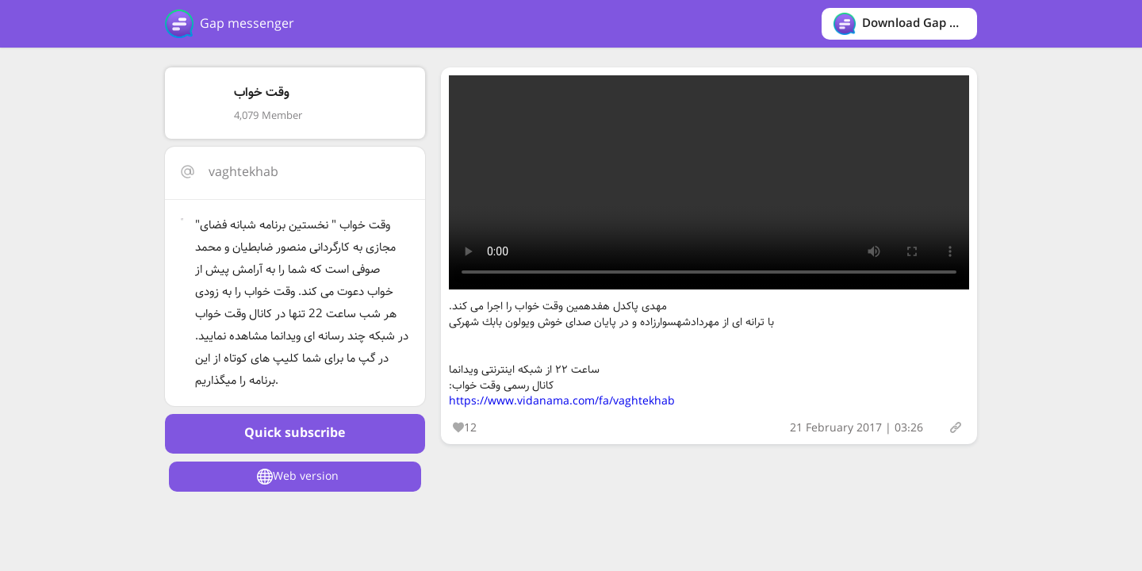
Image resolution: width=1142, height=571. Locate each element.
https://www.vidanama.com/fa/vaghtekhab (562, 401)
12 (465, 428)
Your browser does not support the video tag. (709, 182)
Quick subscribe (294, 433)
